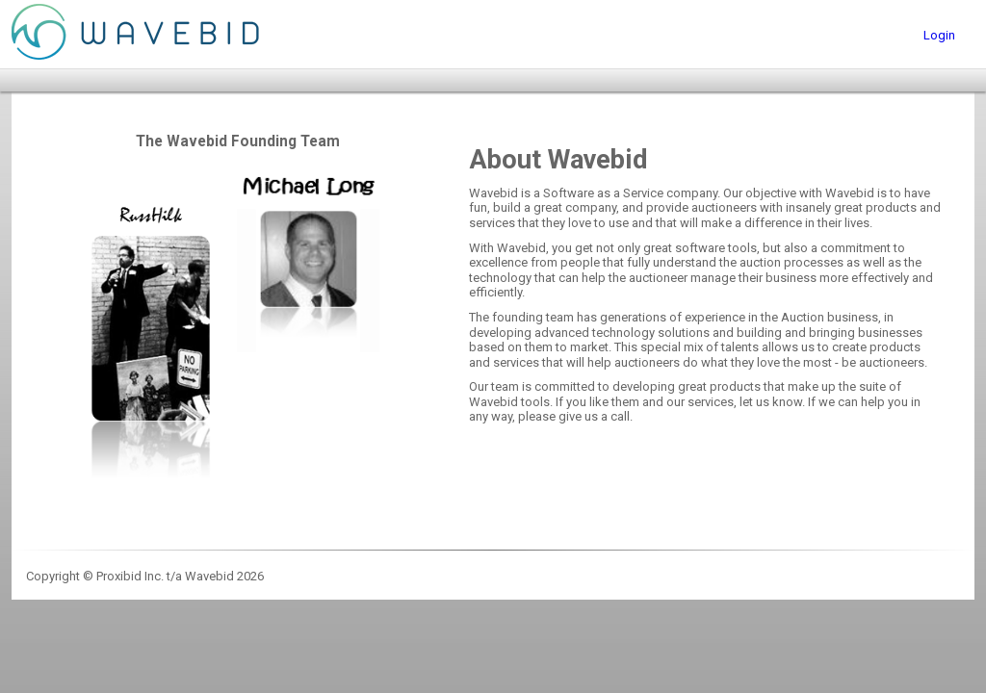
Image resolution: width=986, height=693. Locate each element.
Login (939, 35)
